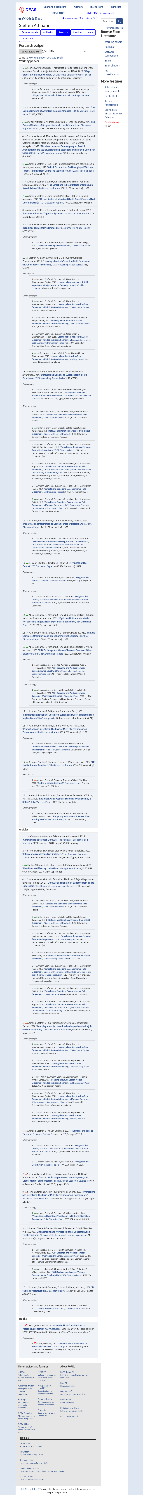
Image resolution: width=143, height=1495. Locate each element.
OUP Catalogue (53, 1329)
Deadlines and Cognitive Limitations (41, 228)
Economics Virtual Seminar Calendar (113, 113)
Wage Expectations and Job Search (48, 95)
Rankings (116, 6)
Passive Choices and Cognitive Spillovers (43, 213)
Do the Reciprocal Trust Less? (51, 1308)
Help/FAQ (58, 13)
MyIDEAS (100, 13)
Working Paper (76, 359)
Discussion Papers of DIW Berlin (58, 434)
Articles (51, 57)
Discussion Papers (71, 696)
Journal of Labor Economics (58, 750)
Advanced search (114, 28)
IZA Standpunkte (46, 718)
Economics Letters (73, 783)
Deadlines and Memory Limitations (40, 868)
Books (108, 60)
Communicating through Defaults (39, 840)
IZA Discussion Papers (83, 171)
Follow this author (71, 18)
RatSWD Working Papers (49, 153)
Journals (109, 46)
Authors (78, 6)
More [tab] (90, 32)
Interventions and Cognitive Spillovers (42, 854)
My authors (85, 18)
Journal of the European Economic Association (64, 1235)
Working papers (113, 41)
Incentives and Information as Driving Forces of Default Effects (54, 524)
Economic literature (55, 6)
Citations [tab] (77, 32)
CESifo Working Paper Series (77, 95)
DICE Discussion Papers (65, 450)
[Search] (119, 21)
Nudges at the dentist (82, 1131)
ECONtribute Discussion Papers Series (72, 74)
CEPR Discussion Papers (80, 323)
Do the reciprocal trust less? (50, 783)
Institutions (96, 6)
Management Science (70, 868)
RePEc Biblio (112, 96)
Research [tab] (63, 32)
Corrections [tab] (28, 38)
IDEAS (24, 1489)
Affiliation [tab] (48, 32)
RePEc (35, 1489)
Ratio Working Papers (41, 802)
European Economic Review (52, 581)
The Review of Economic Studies (70, 1181)
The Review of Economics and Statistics (55, 886)
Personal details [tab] (30, 32)
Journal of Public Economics (57, 1029)
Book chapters (113, 65)
